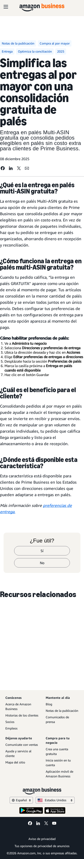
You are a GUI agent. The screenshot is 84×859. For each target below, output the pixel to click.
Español (21, 800)
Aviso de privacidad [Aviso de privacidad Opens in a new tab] (42, 839)
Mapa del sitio (15, 762)
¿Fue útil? (42, 540)
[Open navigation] (6, 7)
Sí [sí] (42, 551)
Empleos (11, 728)
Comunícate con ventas (21, 744)
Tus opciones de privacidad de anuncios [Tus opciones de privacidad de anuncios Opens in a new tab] (42, 846)
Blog (49, 704)
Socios (9, 722)
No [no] (42, 563)
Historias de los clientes (21, 715)
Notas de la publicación (62, 710)
